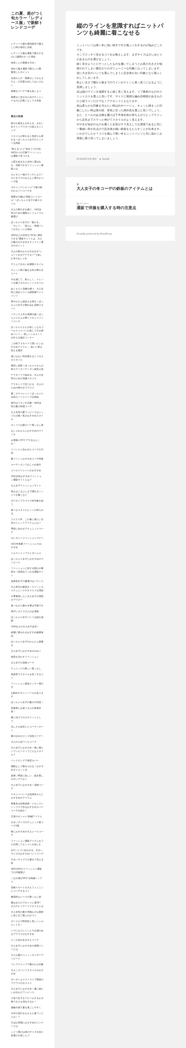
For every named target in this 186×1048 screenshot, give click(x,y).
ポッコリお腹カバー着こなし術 (27, 425)
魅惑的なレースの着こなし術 (26, 896)
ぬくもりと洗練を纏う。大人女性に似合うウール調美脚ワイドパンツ (27, 292)
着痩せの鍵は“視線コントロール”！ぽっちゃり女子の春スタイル (26, 200)
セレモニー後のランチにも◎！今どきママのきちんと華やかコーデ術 (27, 178)
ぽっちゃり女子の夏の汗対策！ (27, 702)
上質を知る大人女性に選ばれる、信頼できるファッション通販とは (27, 165)
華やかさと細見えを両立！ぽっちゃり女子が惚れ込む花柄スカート (27, 305)
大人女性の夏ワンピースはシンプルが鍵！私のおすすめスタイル (27, 415)
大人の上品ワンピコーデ (23, 741)
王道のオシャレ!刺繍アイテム (26, 816)
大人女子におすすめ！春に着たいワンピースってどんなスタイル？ (27, 751)
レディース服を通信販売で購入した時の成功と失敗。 (27, 45)
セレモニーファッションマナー (27, 538)
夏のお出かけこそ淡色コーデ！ (27, 736)
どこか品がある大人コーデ (25, 939)
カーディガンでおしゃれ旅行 (26, 464)
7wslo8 (105, 158)
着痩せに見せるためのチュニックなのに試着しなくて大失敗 (27, 98)
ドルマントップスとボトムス (26, 553)
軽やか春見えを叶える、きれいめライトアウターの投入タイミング (27, 127)
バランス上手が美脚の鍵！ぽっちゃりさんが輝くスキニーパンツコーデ (27, 318)
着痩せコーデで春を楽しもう (26, 91)
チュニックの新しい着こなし (26, 668)
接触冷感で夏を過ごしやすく (26, 1007)
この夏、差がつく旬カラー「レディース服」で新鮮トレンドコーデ (27, 20)
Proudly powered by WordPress (94, 233)
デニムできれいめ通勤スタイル (27, 264)
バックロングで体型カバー (25, 760)
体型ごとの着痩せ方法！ (23, 62)
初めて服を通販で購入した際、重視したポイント (27, 70)
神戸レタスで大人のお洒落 (25, 611)
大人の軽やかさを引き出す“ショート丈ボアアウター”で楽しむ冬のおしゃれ (26, 255)
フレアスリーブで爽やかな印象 (27, 964)
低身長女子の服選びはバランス (27, 581)
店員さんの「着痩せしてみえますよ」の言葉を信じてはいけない (27, 81)
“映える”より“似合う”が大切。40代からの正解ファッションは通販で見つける (27, 152)
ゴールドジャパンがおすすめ (26, 470)
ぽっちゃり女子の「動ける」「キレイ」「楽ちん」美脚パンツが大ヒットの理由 (27, 226)
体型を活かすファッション (25, 656)
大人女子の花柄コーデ (22, 662)
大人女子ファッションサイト (26, 485)
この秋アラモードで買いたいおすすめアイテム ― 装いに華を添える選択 (27, 347)
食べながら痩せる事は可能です (27, 605)
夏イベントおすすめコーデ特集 (27, 458)
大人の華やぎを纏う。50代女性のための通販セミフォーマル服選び (27, 213)
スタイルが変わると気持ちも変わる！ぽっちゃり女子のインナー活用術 (27, 139)
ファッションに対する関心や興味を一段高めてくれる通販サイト (27, 572)
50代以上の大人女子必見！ (25, 626)
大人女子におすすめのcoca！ (26, 651)
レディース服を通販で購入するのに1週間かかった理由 (27, 55)
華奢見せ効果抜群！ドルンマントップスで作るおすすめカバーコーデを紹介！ (27, 807)
